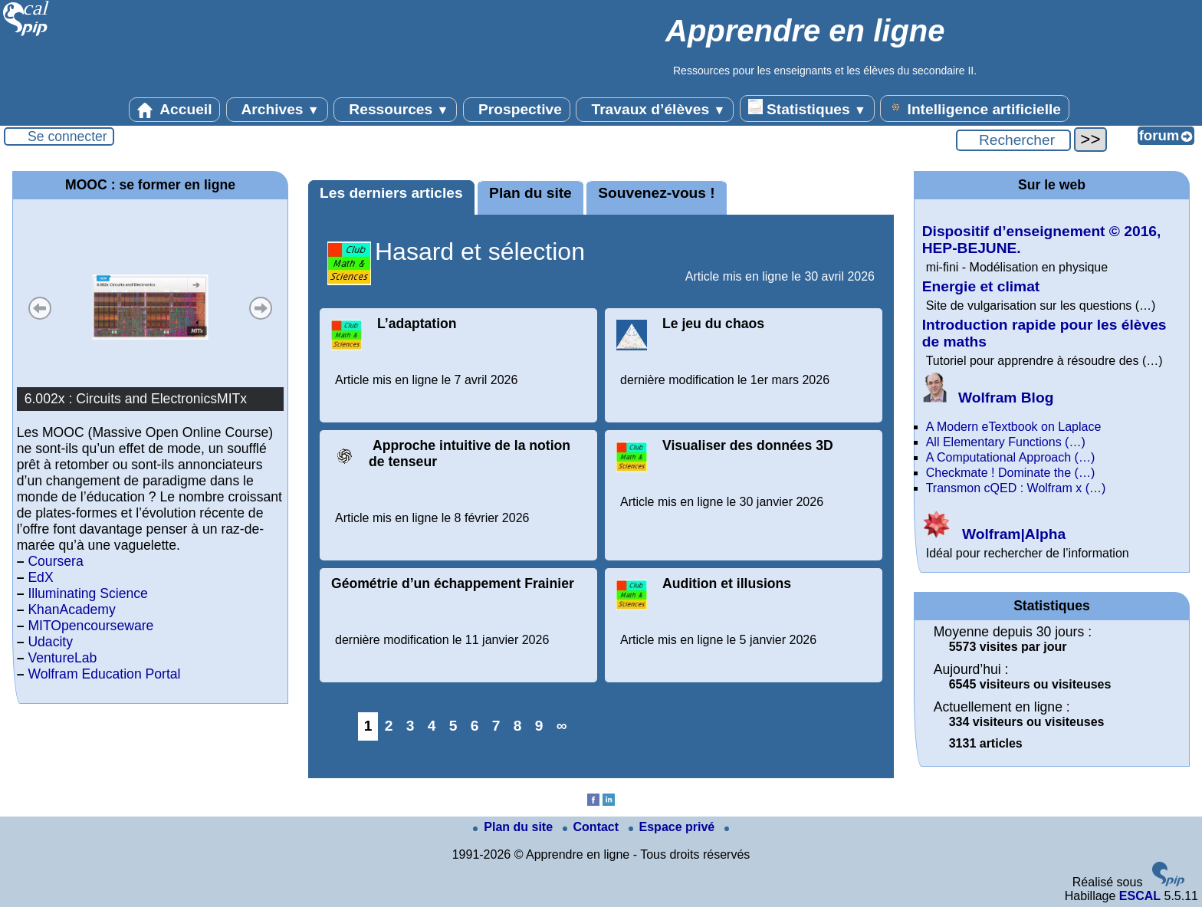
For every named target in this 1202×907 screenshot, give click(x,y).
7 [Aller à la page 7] (496, 726)
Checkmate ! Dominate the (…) (1010, 472)
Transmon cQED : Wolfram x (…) (1016, 488)
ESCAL (1140, 895)
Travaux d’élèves (654, 109)
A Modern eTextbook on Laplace (1014, 426)
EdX (40, 577)
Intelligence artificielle (974, 108)
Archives (277, 109)
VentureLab (62, 657)
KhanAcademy (71, 609)
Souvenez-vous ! (656, 193)
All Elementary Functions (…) (1005, 442)
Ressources (395, 109)
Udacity (50, 641)
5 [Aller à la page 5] (453, 726)
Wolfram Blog (988, 397)
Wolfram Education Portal (104, 674)
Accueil (174, 109)
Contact (592, 826)
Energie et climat (981, 286)
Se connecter (67, 136)
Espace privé (673, 826)
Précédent (39, 308)
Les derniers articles (391, 193)
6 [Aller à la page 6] (475, 726)
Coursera (55, 561)
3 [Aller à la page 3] (410, 726)
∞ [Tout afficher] (562, 726)
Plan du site (530, 193)
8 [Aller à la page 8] (518, 726)
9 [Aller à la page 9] (539, 726)
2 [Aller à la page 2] (389, 726)
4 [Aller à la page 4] (432, 726)
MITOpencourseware (90, 625)
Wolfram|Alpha (994, 534)
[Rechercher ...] (1013, 140)
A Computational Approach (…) (1010, 457)
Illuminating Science (87, 593)
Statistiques (807, 108)
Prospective (516, 109)
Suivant (260, 308)
